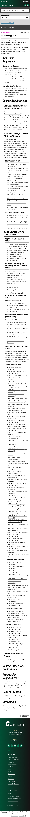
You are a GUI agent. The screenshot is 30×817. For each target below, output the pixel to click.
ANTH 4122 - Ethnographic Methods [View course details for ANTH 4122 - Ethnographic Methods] (17, 328)
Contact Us (11, 779)
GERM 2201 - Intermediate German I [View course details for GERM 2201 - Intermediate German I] (17, 170)
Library (10, 769)
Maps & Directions (13, 759)
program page (20, 698)
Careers (10, 776)
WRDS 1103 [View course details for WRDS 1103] (7, 157)
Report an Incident (13, 796)
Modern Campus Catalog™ (18, 816)
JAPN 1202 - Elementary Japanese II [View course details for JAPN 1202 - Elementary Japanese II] (17, 224)
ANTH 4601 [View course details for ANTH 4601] (19, 686)
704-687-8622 (15, 741)
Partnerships (11, 774)
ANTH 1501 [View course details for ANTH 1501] (16, 118)
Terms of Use (12, 781)
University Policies (13, 784)
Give (9, 771)
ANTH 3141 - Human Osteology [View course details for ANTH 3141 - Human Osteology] (16, 322)
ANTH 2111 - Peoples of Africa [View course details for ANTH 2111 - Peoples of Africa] (16, 375)
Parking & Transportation (12, 763)
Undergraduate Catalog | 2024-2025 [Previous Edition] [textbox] (15, 10)
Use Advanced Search (7, 23)
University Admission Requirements (17, 68)
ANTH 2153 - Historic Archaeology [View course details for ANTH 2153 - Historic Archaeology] (18, 575)
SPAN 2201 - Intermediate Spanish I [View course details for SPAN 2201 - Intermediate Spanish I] (17, 195)
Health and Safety (13, 801)
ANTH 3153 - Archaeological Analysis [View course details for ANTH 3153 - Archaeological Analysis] (17, 324)
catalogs (4, 812)
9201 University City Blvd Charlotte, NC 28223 (15, 733)
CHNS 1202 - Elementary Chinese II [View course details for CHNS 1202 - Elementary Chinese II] (17, 218)
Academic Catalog (7, 5)
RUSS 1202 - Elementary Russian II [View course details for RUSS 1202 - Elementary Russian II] (17, 228)
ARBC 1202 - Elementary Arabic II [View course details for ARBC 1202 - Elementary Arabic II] (16, 215)
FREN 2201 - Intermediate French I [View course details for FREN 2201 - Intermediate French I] (17, 168)
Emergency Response (14, 798)
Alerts (9, 793)
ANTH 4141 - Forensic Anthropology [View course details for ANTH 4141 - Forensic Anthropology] (17, 337)
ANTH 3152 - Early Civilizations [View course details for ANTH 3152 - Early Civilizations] (17, 585)
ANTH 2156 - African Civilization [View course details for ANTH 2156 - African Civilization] (17, 579)
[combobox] (15, 10)
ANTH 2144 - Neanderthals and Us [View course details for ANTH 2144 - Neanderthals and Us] (18, 524)
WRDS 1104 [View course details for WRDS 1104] (14, 157)
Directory (10, 766)
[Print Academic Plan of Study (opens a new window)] (20, 32)
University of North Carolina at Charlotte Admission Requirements (14, 51)
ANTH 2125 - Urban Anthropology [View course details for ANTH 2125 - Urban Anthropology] (17, 412)
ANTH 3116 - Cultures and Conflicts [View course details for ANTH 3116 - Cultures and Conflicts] (18, 441)
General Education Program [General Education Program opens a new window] (12, 114)
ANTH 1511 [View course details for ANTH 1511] (16, 120)
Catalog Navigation (8, 27)
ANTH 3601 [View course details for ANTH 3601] (10, 686)
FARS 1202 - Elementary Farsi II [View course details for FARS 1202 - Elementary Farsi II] (16, 222)
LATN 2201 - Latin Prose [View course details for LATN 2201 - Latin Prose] (14, 176)
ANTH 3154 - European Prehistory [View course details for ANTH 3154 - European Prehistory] (18, 591)
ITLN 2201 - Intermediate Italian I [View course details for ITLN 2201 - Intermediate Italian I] (16, 174)
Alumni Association (13, 757)
